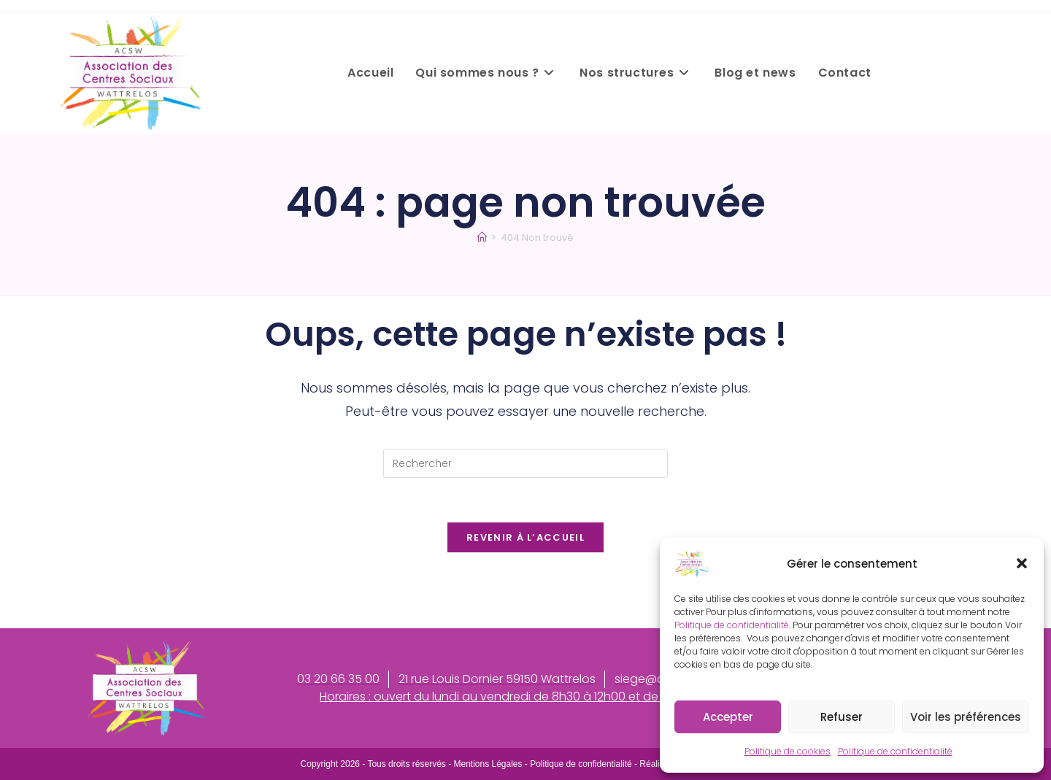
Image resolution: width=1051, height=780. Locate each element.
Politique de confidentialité (731, 625)
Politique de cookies (787, 751)
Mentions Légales (487, 764)
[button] (1022, 563)
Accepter (728, 717)
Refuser (841, 717)
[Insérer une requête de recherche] (525, 463)
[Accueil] (482, 237)
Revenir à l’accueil (525, 537)
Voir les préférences (965, 717)
